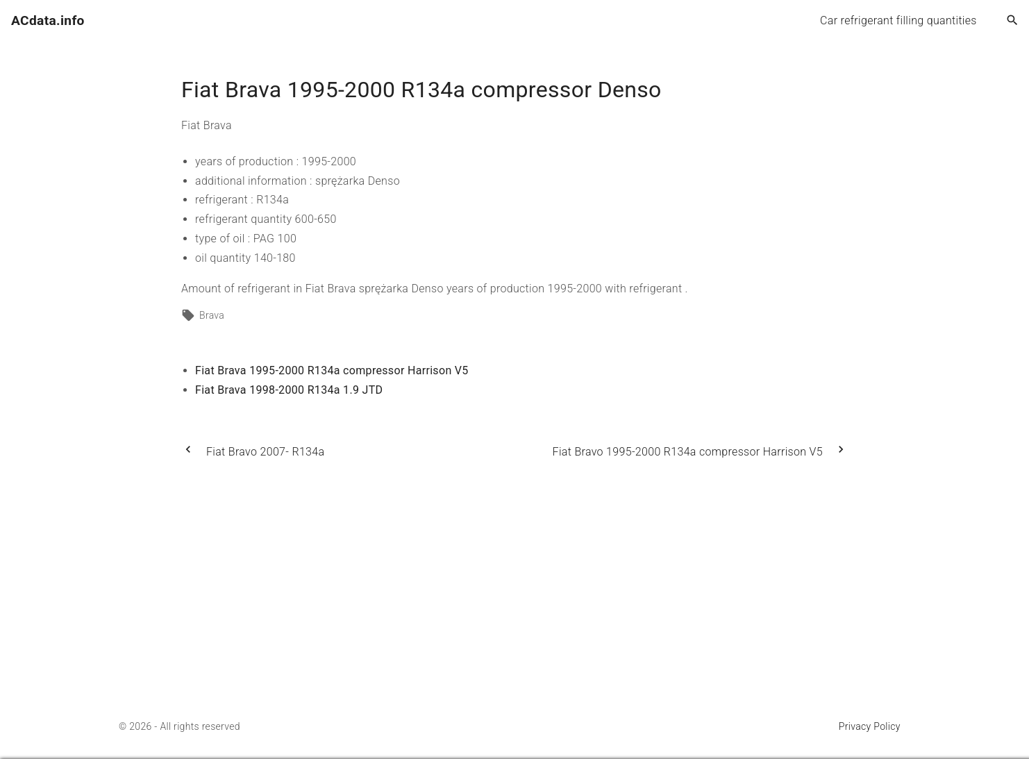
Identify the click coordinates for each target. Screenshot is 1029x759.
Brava (211, 315)
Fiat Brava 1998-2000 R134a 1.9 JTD (289, 390)
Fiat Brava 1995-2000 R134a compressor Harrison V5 (332, 370)
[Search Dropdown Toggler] (1012, 20)
